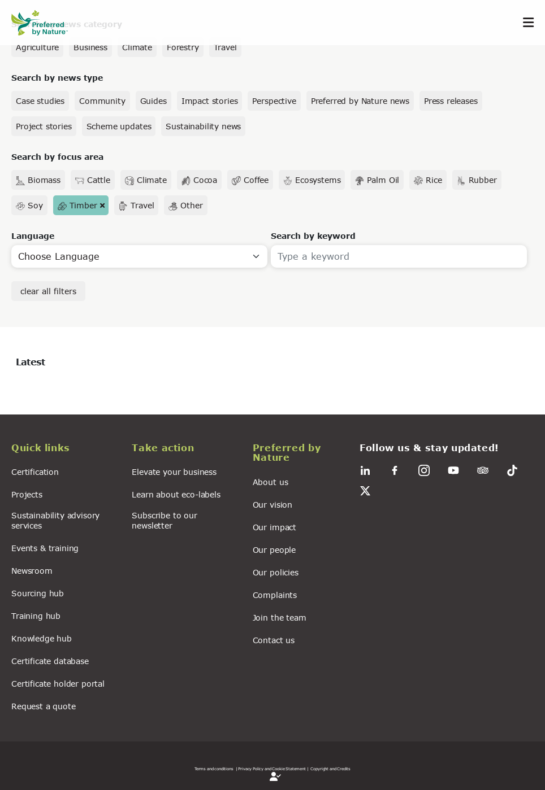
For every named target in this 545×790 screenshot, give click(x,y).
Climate (137, 47)
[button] (64, 449)
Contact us (274, 640)
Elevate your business (174, 472)
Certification (35, 472)
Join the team (279, 617)
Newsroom (32, 570)
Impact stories (209, 101)
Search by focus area (57, 157)
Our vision (272, 504)
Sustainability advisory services (55, 520)
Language (32, 236)
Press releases (451, 101)
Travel (225, 47)
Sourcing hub (37, 593)
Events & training (45, 548)
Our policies (276, 572)
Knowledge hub (41, 638)
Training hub (35, 616)
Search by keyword (313, 236)
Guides (153, 101)
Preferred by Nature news (360, 101)
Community (102, 101)
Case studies (40, 101)
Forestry (183, 47)
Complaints (275, 595)
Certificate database (50, 661)
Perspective (274, 101)
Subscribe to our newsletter (164, 520)
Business (90, 47)
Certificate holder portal (58, 683)
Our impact (274, 527)
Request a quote (43, 706)
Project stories (44, 126)
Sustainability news (203, 126)
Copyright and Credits (330, 768)
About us (270, 482)
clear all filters (48, 291)
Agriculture (37, 47)
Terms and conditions (213, 768)
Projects (26, 494)
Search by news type (57, 77)
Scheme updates (119, 126)
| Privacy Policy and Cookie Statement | (272, 768)
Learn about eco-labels (176, 494)
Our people (274, 550)
